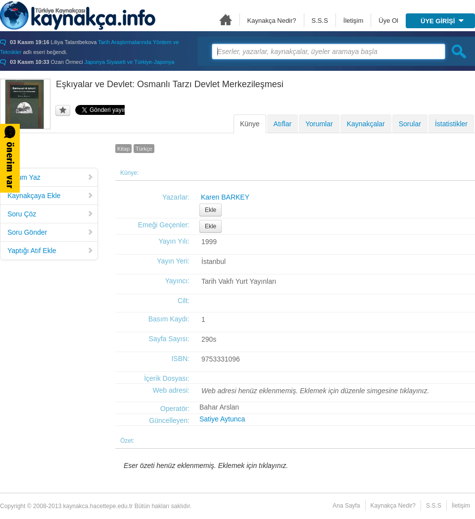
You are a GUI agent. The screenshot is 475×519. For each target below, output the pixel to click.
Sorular (410, 124)
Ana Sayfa (225, 19)
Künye (250, 124)
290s (208, 339)
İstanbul (213, 261)
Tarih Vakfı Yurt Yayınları (238, 281)
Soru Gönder (50, 232)
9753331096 (220, 359)
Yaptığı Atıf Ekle (50, 251)
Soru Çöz (50, 214)
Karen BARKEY (225, 197)
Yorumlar (319, 124)
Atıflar (283, 124)
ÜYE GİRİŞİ (442, 21)
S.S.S (320, 20)
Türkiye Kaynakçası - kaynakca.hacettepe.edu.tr (77, 15)
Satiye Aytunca (222, 419)
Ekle (210, 210)
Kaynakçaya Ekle (50, 196)
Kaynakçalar (366, 124)
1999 (209, 242)
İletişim (353, 20)
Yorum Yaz (50, 177)
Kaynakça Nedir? (271, 20)
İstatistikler (451, 124)
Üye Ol (388, 20)
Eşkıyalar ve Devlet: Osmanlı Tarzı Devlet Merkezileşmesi (170, 84)
